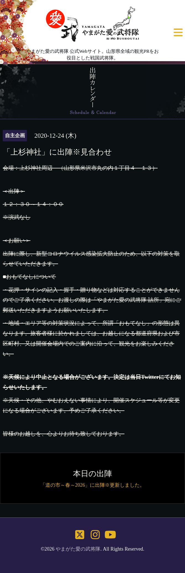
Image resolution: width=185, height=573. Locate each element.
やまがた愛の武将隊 (78, 549)
